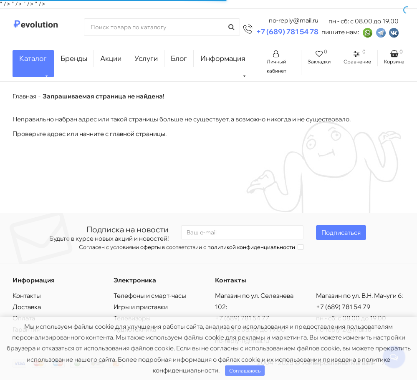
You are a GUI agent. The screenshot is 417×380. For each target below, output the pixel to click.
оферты (150, 247)
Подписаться (341, 233)
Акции (110, 58)
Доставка (27, 307)
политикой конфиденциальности (251, 247)
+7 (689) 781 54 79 (343, 307)
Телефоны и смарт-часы (150, 295)
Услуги (146, 58)
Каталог (33, 65)
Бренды (74, 58)
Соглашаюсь (244, 370)
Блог (179, 58)
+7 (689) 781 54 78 (287, 31)
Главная (24, 96)
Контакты (27, 295)
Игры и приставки (141, 307)
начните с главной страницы (122, 134)
